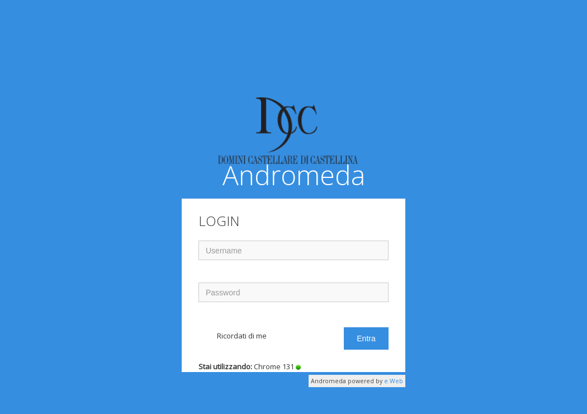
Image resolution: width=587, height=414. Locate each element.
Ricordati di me (242, 336)
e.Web (393, 381)
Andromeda (291, 144)
